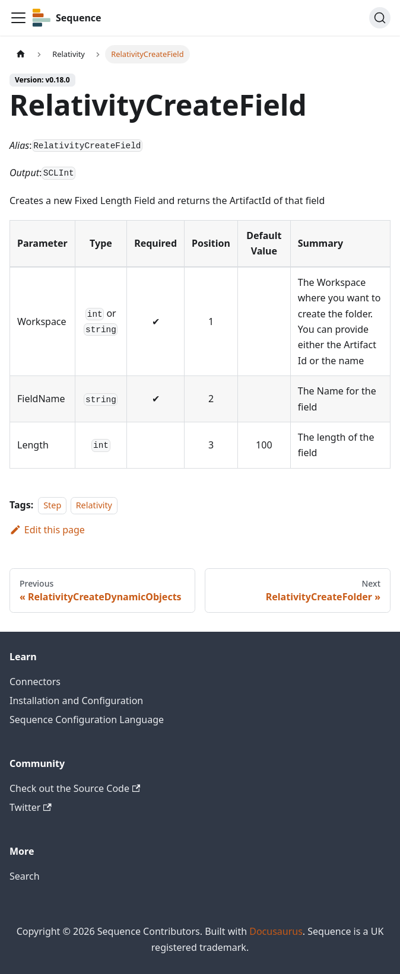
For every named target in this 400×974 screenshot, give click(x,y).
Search (24, 876)
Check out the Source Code (74, 788)
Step (52, 505)
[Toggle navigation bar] (18, 18)
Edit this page (47, 529)
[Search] (380, 17)
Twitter (30, 807)
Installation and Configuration (76, 700)
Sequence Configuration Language (86, 719)
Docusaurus (276, 931)
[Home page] (20, 54)
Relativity (94, 505)
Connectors (35, 681)
